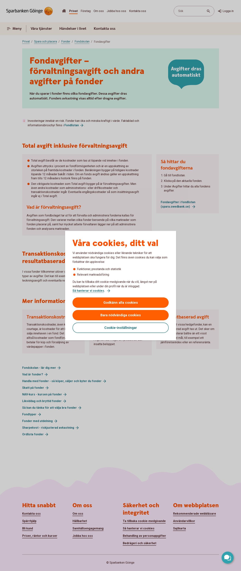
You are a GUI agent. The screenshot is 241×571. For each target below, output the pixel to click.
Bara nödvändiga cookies (120, 315)
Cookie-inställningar (120, 328)
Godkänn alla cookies (120, 302)
